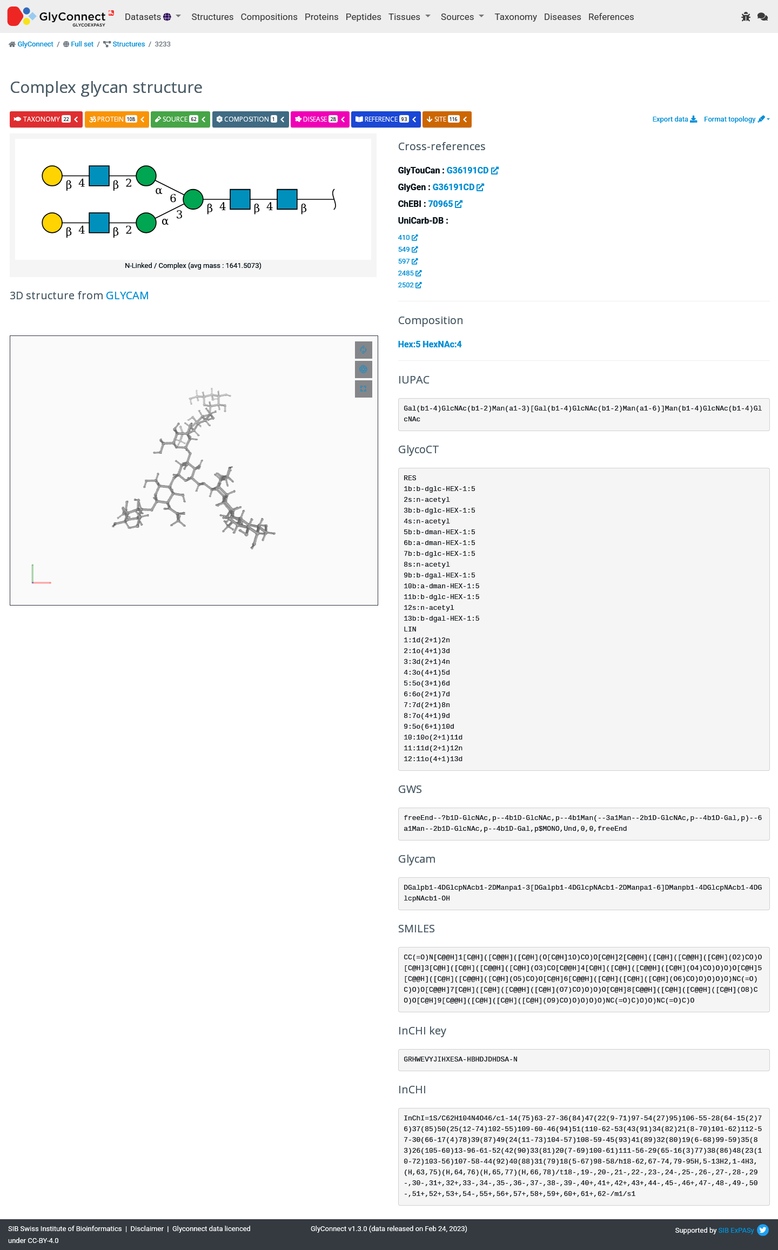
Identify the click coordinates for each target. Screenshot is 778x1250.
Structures (213, 16)
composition (251, 119)
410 (408, 237)
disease (320, 119)
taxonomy (46, 119)
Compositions (269, 16)
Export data (675, 119)
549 (408, 249)
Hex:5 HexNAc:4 (430, 344)
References (611, 16)
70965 (445, 204)
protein (117, 119)
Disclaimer (147, 1229)
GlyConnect (35, 44)
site (447, 119)
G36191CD (473, 170)
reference (386, 119)
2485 (409, 273)
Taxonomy (516, 16)
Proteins (322, 16)
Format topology (734, 119)
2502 (409, 285)
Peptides (363, 16)
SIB (724, 1230)
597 (408, 261)
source (180, 119)
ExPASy (742, 1230)
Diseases (562, 16)
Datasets (149, 16)
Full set (82, 44)
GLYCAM (127, 295)
